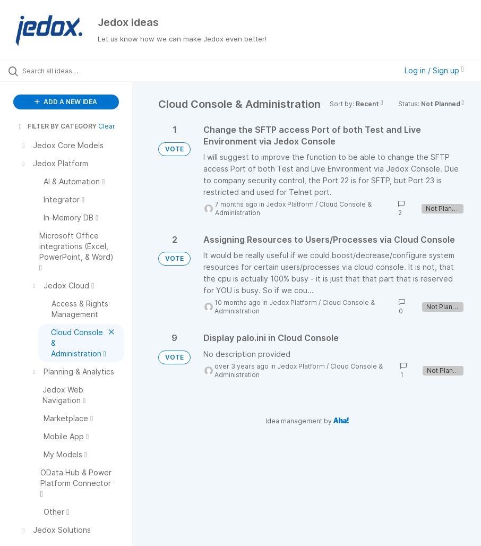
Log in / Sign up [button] (434, 70)
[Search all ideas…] (71, 70)
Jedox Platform (290, 204)
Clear (106, 126)
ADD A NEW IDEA (66, 102)
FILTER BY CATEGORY (57, 126)
